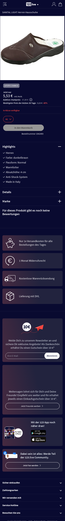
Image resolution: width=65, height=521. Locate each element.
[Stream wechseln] (38, 4)
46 (8, 119)
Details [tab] (31, 192)
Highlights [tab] (31, 146)
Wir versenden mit (32, 497)
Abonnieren (52, 355)
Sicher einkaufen (32, 482)
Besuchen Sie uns (32, 512)
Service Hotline (32, 505)
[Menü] (4, 4)
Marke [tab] (31, 201)
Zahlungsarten (32, 490)
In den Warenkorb (23, 127)
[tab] (32, 212)
